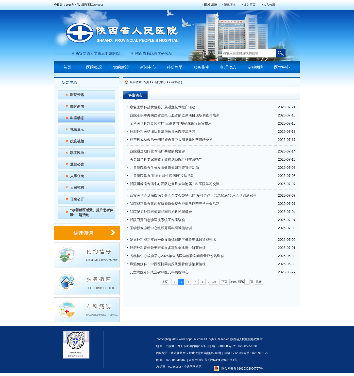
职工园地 (77, 153)
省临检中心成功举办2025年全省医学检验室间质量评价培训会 (177, 256)
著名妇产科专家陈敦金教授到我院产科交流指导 (166, 159)
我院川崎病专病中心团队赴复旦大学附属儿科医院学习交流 (174, 184)
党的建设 (121, 67)
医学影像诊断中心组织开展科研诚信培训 (161, 228)
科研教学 (175, 67)
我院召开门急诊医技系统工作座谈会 (157, 220)
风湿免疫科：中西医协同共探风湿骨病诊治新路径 (168, 264)
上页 (165, 281)
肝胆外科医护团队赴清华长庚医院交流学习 (162, 131)
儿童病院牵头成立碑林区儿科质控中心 (159, 272)
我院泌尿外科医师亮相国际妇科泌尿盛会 (161, 212)
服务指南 (201, 67)
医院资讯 (77, 95)
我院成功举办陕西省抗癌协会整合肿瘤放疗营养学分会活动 (174, 204)
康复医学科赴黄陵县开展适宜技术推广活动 (162, 107)
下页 (224, 281)
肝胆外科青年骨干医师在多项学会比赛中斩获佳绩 (168, 248)
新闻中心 (148, 67)
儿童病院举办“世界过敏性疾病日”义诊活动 (162, 176)
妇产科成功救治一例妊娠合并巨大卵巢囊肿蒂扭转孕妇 (171, 140)
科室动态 (77, 118)
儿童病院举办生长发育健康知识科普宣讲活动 (164, 167)
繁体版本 (230, 4)
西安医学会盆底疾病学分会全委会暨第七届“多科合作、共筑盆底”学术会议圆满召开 (193, 195)
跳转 (259, 281)
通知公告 (77, 164)
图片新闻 (77, 106)
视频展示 (77, 130)
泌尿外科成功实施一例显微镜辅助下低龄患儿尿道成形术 (173, 240)
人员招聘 (77, 187)
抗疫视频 (77, 141)
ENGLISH (210, 4)
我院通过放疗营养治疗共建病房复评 (157, 151)
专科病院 (255, 67)
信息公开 (77, 199)
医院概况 (94, 67)
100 (213, 281)
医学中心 (282, 67)
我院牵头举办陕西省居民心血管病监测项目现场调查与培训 (174, 115)
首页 (67, 67)
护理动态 (228, 67)
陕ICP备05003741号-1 (225, 360)
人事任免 (77, 176)
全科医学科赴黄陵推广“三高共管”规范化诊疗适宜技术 (170, 123)
